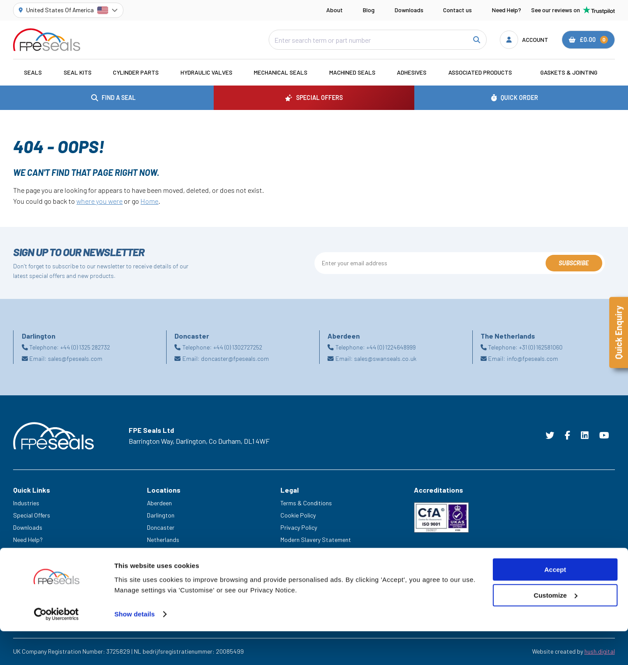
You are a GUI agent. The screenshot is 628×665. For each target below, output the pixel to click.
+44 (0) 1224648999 (391, 347)
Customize (555, 629)
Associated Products (480, 72)
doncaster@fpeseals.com (235, 358)
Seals (33, 72)
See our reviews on (573, 10)
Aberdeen (159, 503)
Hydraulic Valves (206, 72)
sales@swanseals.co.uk (385, 358)
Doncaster (160, 527)
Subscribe (574, 263)
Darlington (160, 515)
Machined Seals (352, 72)
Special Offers (31, 515)
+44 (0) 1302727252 (237, 347)
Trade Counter (32, 575)
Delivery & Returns (304, 551)
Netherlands (163, 539)
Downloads (409, 10)
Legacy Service (33, 563)
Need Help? (506, 10)
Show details (134, 647)
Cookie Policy (298, 515)
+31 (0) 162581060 (541, 347)
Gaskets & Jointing (568, 72)
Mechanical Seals (280, 72)
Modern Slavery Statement (315, 539)
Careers (23, 551)
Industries (26, 503)
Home (149, 201)
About (334, 10)
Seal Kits (78, 72)
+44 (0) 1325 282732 (85, 347)
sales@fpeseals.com (75, 358)
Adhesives (412, 72)
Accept (555, 603)
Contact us (457, 10)
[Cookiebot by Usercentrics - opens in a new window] (56, 648)
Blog (369, 10)
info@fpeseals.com (532, 358)
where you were (99, 201)
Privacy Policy (298, 527)
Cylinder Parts (136, 72)
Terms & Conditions (306, 503)
